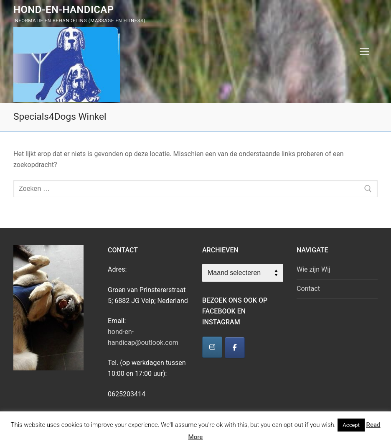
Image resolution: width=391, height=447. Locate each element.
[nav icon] (364, 51)
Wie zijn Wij (313, 269)
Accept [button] (351, 425)
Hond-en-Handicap (63, 9)
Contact (308, 289)
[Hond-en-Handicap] (212, 347)
